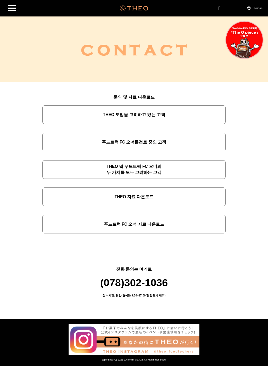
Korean (258, 8)
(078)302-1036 (134, 282)
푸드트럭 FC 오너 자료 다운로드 (134, 224)
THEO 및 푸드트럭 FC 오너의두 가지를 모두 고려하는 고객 (134, 169)
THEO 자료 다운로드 (134, 197)
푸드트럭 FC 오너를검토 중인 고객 (134, 142)
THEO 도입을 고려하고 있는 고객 (134, 114)
